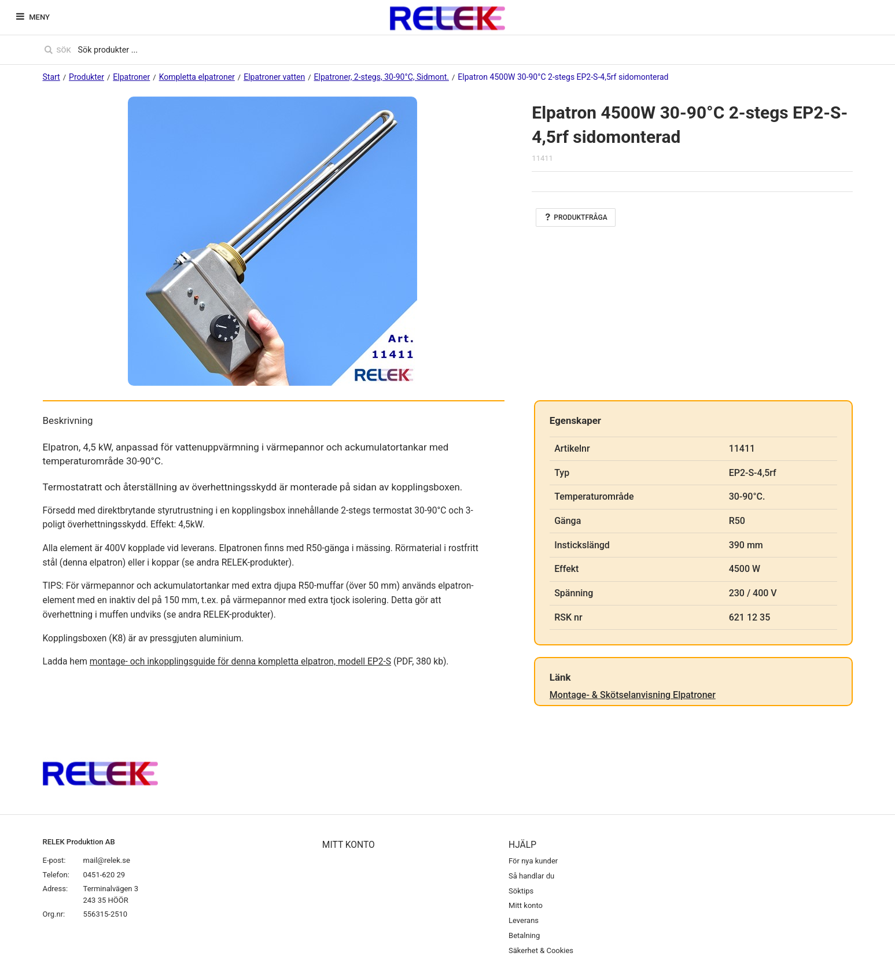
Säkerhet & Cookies (541, 950)
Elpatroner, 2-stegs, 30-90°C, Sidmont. (381, 77)
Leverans (524, 920)
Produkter (86, 77)
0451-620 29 (104, 874)
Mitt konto (526, 905)
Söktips (521, 891)
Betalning (524, 935)
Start (51, 77)
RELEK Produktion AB (79, 841)
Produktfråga (575, 217)
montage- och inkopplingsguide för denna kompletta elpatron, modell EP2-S (240, 661)
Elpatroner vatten (274, 77)
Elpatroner (131, 77)
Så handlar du (531, 876)
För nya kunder (533, 860)
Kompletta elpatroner (197, 77)
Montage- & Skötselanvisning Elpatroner (633, 694)
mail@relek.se (106, 860)
